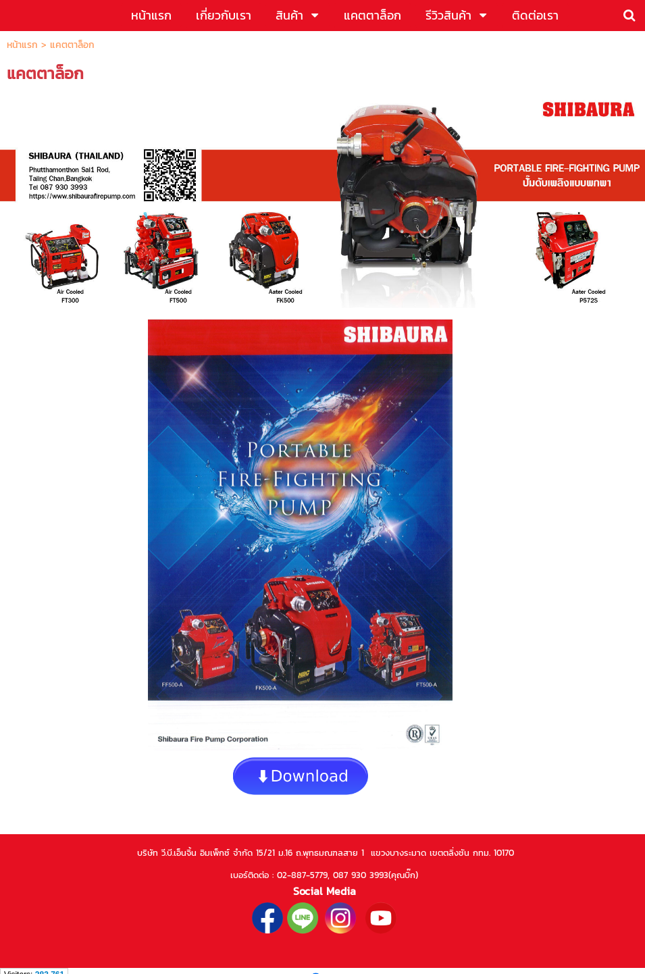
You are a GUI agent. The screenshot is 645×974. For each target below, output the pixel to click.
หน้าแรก (22, 45)
